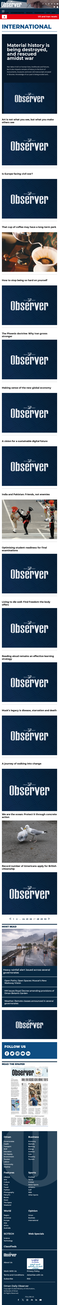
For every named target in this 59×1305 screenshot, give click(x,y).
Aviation (31, 1152)
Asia (5, 1223)
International (33, 1220)
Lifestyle (7, 1177)
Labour (6, 1162)
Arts (5, 1180)
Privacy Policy (33, 1271)
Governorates (17, 13)
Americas (7, 1218)
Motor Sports (33, 1185)
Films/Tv (7, 1195)
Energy (31, 1149)
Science (7, 1238)
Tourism (7, 1159)
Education (8, 1152)
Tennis (30, 1180)
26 (31, 919)
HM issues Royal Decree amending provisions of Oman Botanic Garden (29, 992)
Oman (30, 1215)
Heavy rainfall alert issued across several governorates (26, 971)
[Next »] (49, 919)
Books (6, 1197)
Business (31, 1218)
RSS (28, 1279)
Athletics (31, 1187)
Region (6, 1215)
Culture (6, 1182)
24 (23, 919)
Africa (6, 1225)
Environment (9, 1157)
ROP (5, 1149)
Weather (7, 1167)
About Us (8, 1262)
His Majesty (8, 1154)
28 (38, 919)
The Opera (8, 1202)
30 (45, 919)
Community (8, 1164)
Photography (9, 1192)
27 (34, 919)
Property (31, 1157)
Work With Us (10, 1271)
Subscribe (8, 1279)
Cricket (31, 1182)
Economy (32, 1141)
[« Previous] (10, 919)
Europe (6, 1220)
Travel (6, 1187)
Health (29, 13)
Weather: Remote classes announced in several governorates (29, 1002)
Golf (29, 1190)
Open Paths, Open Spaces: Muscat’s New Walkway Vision (25, 981)
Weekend (7, 1205)
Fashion (7, 1190)
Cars (30, 1154)
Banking (31, 1146)
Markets (31, 1144)
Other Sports (33, 1195)
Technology (8, 1241)
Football (31, 1177)
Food (6, 1185)
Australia (7, 1228)
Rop (48, 13)
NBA (30, 1192)
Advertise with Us (35, 1275)
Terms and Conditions (14, 1275)
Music (6, 1200)
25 (27, 919)
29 (41, 919)
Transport (39, 13)
